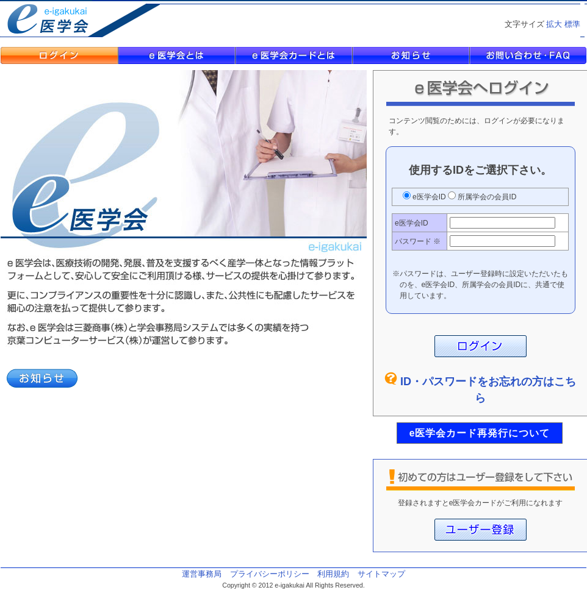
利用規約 (333, 573)
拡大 (554, 24)
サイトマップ (381, 573)
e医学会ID (429, 197)
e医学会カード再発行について (479, 433)
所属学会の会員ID (486, 197)
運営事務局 (201, 573)
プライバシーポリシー (269, 573)
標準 (572, 24)
